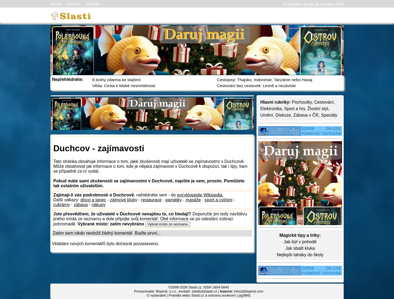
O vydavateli (156, 295)
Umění (266, 115)
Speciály (329, 115)
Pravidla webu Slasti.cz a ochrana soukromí (202, 295)
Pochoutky (302, 102)
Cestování (324, 102)
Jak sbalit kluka (300, 248)
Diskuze (283, 115)
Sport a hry (294, 108)
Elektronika (271, 108)
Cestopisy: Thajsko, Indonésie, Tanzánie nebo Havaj (264, 79)
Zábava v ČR (306, 115)
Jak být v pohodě (300, 241)
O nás (55, 4)
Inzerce (73, 4)
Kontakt (93, 4)
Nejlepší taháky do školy (300, 254)
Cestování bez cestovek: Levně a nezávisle (256, 85)
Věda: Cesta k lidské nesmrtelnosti (123, 85)
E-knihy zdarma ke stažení (116, 79)
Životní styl (317, 108)
